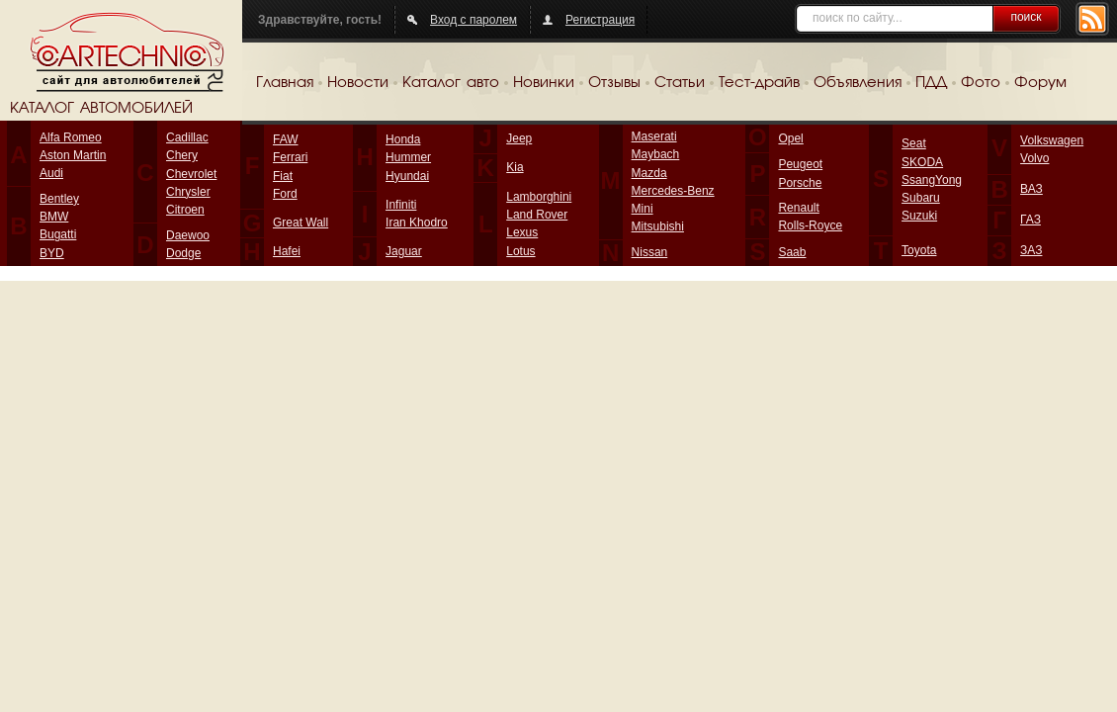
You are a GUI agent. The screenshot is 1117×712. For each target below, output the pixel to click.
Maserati (654, 136)
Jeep (519, 138)
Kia (514, 167)
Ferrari (290, 157)
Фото (980, 83)
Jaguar (404, 251)
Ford (285, 194)
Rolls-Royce (810, 225)
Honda (403, 139)
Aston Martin (73, 155)
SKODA (922, 162)
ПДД (931, 83)
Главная (284, 83)
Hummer (408, 157)
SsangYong (932, 180)
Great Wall (300, 222)
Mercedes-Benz (673, 191)
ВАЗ (1031, 189)
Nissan (650, 252)
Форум (1040, 83)
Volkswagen (1051, 140)
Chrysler (188, 192)
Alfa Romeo (71, 137)
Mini (642, 209)
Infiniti (401, 205)
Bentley (59, 199)
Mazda (649, 173)
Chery (182, 155)
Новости (357, 83)
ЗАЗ (1031, 250)
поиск (1025, 17)
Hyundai (407, 176)
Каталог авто (450, 83)
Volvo (1034, 158)
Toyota (919, 250)
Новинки (543, 83)
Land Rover (536, 215)
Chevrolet (191, 174)
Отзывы (614, 83)
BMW (54, 216)
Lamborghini (538, 197)
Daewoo (188, 235)
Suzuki (919, 215)
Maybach (656, 154)
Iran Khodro (417, 222)
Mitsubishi (658, 226)
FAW (286, 139)
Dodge (183, 253)
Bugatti (58, 234)
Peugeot (800, 164)
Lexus (522, 232)
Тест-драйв (759, 83)
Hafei (287, 251)
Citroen (185, 210)
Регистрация (600, 20)
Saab (792, 252)
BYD (52, 253)
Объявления (858, 83)
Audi (51, 173)
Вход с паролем (473, 20)
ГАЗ (1030, 219)
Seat (914, 143)
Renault (798, 208)
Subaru (921, 198)
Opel (790, 138)
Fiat (283, 176)
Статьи (679, 83)
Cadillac (187, 137)
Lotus (520, 251)
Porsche (799, 183)
